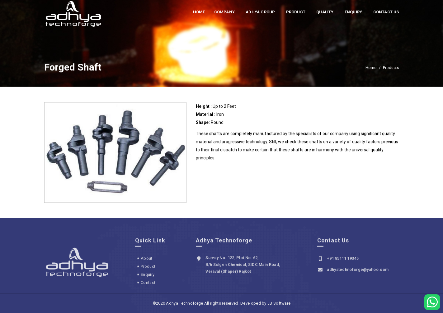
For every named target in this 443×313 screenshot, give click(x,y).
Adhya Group (260, 12)
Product (295, 12)
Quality (324, 12)
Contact (148, 284)
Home (199, 12)
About (147, 260)
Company (224, 12)
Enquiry (353, 12)
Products (391, 68)
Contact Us (386, 12)
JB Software (278, 303)
